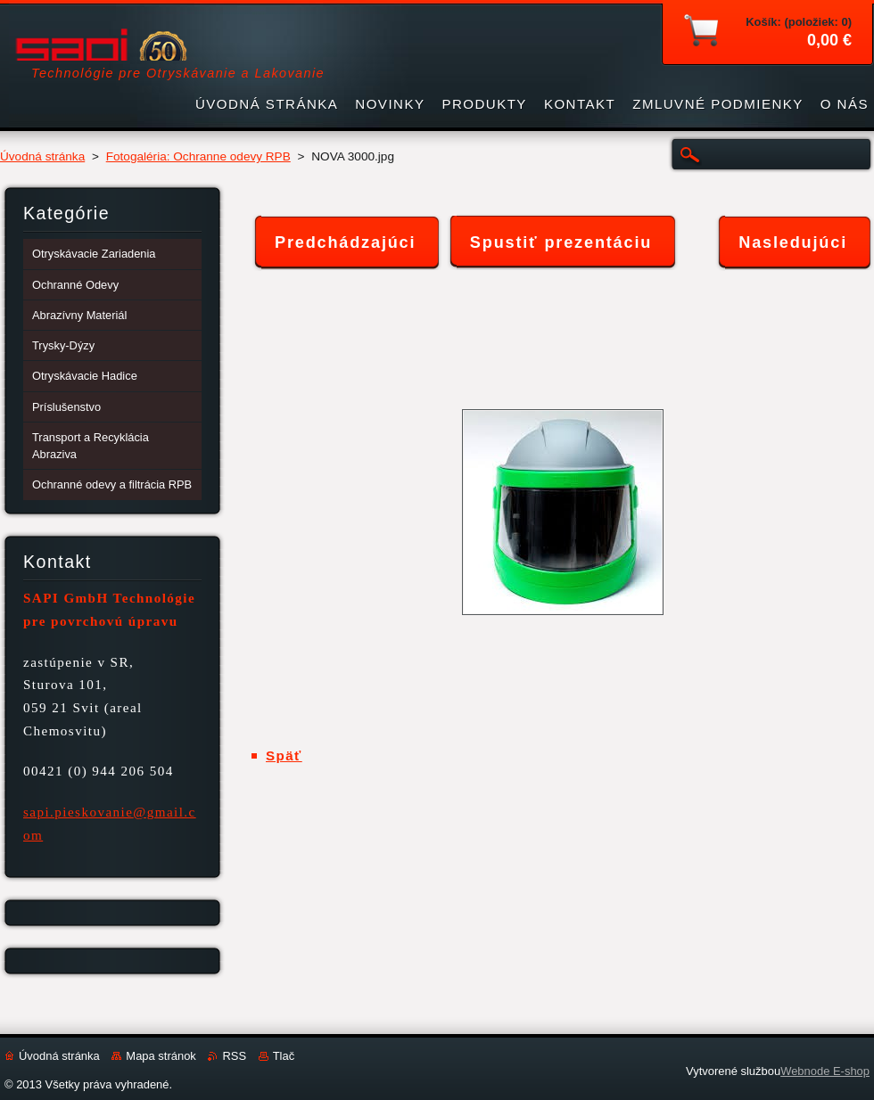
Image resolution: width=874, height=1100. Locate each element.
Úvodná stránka (42, 156)
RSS (234, 1056)
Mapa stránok (160, 1056)
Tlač (283, 1056)
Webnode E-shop (825, 1071)
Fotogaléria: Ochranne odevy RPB (198, 156)
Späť (284, 755)
